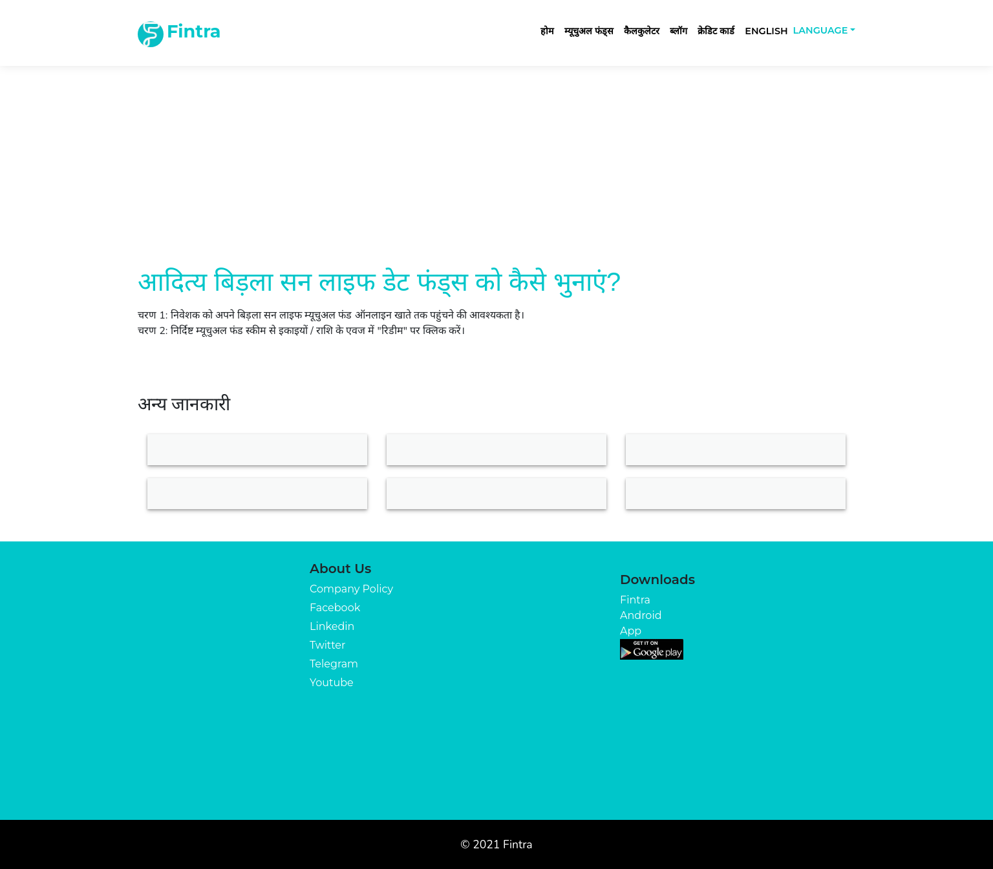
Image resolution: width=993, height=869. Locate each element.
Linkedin (332, 626)
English (766, 31)
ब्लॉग (678, 31)
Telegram (334, 664)
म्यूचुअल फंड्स (589, 31)
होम (547, 31)
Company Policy (351, 589)
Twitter (327, 645)
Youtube (332, 682)
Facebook (335, 608)
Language (820, 30)
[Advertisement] (496, 149)
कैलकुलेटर (641, 31)
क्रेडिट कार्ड (716, 31)
